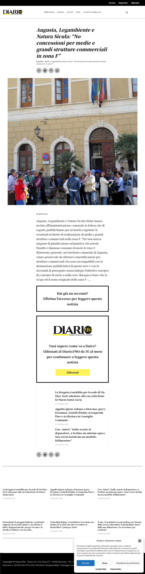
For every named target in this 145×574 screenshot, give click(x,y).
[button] (139, 541)
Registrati (123, 3)
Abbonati (135, 3)
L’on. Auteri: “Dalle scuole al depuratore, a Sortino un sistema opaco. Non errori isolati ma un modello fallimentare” (78, 434)
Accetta (85, 563)
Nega (104, 563)
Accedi (112, 3)
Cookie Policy (100, 569)
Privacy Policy (115, 569)
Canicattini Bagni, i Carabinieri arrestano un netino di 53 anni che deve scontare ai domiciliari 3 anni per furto (72, 525)
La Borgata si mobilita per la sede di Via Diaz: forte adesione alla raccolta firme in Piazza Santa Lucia (80, 395)
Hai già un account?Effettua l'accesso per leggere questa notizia (72, 298)
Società (39, 61)
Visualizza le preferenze (128, 563)
